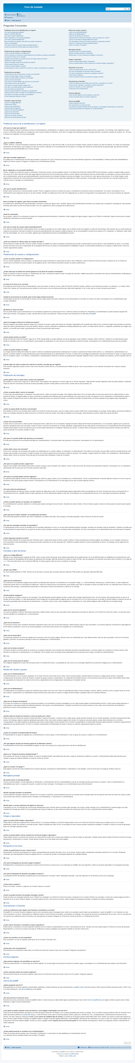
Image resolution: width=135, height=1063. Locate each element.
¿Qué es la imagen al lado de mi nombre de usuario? (20, 62)
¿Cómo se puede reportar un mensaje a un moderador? (21, 90)
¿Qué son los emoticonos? (12, 106)
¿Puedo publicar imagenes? (13, 108)
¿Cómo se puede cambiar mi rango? (15, 66)
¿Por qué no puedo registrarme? (14, 36)
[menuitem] (19, 14)
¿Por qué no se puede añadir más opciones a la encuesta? (22, 81)
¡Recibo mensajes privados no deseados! (81, 53)
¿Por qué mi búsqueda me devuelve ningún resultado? (85, 71)
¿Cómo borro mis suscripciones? (78, 88)
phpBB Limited (79, 987)
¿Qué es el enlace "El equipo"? (78, 45)
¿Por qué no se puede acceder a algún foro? (18, 85)
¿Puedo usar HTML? (11, 104)
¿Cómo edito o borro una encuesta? (15, 83)
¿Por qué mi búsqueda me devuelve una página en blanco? (86, 73)
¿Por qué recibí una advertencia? (14, 89)
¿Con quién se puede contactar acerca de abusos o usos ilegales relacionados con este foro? (96, 106)
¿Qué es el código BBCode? (13, 102)
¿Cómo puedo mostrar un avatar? (14, 64)
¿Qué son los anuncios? (12, 111)
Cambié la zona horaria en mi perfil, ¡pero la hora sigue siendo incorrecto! (26, 58)
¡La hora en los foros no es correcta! (15, 57)
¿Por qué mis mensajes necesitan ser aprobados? (19, 94)
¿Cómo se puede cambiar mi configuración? (17, 53)
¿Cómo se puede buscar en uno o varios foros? (83, 69)
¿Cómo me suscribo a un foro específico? (81, 87)
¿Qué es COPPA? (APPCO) (13, 34)
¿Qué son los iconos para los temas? (15, 117)
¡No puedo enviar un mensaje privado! (80, 51)
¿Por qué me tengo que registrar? (14, 32)
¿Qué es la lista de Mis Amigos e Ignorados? (82, 61)
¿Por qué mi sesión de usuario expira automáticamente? (21, 45)
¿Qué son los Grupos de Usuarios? (79, 36)
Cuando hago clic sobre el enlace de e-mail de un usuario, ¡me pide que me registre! (29, 68)
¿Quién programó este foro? (77, 103)
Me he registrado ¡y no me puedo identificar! (17, 37)
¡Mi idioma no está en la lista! (13, 60)
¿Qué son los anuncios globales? (14, 110)
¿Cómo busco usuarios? (76, 75)
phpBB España (74, 1054)
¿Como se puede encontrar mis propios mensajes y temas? (86, 77)
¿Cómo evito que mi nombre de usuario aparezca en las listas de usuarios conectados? (30, 55)
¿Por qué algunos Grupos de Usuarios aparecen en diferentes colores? (89, 41)
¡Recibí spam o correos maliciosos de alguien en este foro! (86, 55)
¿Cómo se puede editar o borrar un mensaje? (18, 76)
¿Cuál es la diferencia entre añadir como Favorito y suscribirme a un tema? (91, 83)
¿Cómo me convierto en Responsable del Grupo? (83, 39)
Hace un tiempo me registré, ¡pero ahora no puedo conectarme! (23, 41)
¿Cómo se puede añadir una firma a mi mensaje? (19, 78)
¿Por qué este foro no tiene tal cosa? (79, 105)
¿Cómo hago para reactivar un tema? (15, 96)
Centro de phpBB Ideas (94, 1000)
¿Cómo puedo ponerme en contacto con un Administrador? (86, 108)
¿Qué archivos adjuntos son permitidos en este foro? (84, 95)
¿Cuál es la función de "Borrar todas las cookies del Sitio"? (22, 47)
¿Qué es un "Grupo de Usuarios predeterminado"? (83, 43)
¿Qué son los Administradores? (78, 32)
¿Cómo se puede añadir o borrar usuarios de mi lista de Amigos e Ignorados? (91, 63)
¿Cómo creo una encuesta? (13, 79)
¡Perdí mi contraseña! (11, 43)
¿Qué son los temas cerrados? (13, 115)
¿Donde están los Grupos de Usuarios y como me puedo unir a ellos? (89, 37)
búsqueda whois (29, 1014)
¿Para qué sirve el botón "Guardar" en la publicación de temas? (23, 92)
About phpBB (25, 989)
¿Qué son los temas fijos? (12, 113)
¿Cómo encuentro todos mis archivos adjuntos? (83, 97)
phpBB (93, 314)
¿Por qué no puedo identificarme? (14, 39)
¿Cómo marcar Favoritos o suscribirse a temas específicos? (86, 85)
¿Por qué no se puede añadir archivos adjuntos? (19, 87)
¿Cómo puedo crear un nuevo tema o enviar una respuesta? (22, 74)
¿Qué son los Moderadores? (77, 34)
